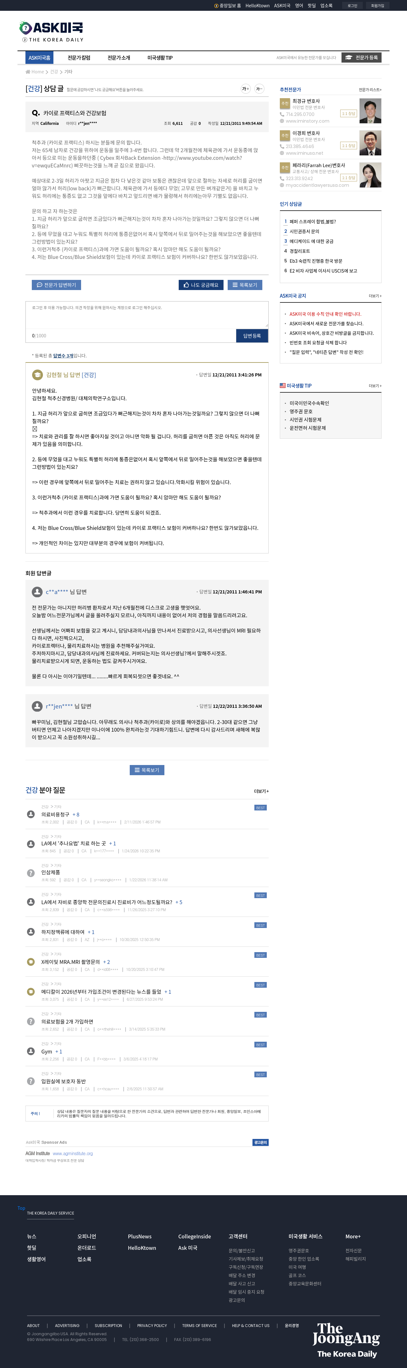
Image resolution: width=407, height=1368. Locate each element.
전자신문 (353, 1250)
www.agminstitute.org (73, 1153)
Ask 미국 (187, 1247)
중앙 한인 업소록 (304, 1259)
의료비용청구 (55, 814)
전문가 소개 (118, 57)
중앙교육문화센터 (305, 1283)
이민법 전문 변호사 (309, 107)
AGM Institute (37, 1153)
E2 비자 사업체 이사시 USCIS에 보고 (323, 271)
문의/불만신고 (242, 1250)
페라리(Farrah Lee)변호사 (319, 165)
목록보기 (245, 284)
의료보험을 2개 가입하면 (67, 1021)
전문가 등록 (361, 57)
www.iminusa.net (301, 153)
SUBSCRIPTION (109, 1325)
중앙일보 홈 (227, 5)
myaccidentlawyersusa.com (314, 185)
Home (34, 71)
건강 (54, 71)
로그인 (352, 5)
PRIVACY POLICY (152, 1325)
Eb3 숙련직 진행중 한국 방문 (316, 261)
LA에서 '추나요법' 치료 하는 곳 (73, 843)
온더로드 (87, 1247)
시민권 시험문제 (305, 419)
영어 (299, 5)
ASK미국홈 (39, 57)
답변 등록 (252, 335)
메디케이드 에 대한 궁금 (312, 241)
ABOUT (34, 1325)
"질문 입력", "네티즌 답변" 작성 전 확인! (326, 352)
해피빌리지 (355, 1259)
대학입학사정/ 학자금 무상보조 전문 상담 (54, 1160)
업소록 (327, 5)
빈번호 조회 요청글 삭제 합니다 (318, 342)
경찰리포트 (300, 251)
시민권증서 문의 (304, 231)
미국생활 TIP (160, 57)
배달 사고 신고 (242, 1283)
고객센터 (238, 1236)
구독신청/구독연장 (246, 1267)
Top (21, 1208)
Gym (46, 1051)
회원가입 (377, 5)
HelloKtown (257, 5)
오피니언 (87, 1236)
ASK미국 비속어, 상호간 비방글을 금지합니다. (332, 333)
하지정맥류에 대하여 (63, 932)
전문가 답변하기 (56, 284)
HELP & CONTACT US (251, 1325)
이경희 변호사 (306, 133)
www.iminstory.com (304, 121)
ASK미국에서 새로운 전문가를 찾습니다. (326, 323)
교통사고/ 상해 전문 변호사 (316, 171)
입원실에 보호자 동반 (63, 1081)
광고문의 (237, 1300)
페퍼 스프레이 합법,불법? (313, 221)
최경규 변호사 (306, 101)
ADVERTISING (67, 1325)
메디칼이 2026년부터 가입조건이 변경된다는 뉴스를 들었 (101, 991)
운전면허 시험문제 (308, 427)
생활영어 (36, 1259)
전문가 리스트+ (370, 89)
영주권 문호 (301, 411)
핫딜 (312, 5)
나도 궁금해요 (201, 284)
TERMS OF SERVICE (200, 1325)
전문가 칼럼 (79, 57)
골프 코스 (297, 1275)
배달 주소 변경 (242, 1275)
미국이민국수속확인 (309, 403)
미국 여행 (297, 1267)
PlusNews (139, 1236)
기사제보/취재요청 (246, 1259)
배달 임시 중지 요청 (246, 1292)
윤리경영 (292, 1325)
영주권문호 (299, 1250)
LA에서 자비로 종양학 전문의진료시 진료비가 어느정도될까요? (106, 902)
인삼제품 (50, 872)
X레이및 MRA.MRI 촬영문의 (70, 961)
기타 (68, 71)
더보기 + (261, 791)
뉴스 (31, 1236)
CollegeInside (194, 1236)
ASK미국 (282, 5)
